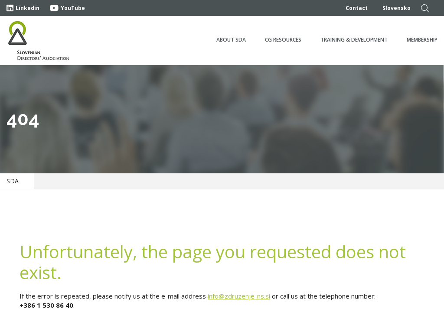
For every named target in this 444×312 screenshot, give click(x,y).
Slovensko (396, 8)
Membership (422, 39)
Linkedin (23, 8)
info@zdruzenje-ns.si (239, 296)
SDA (13, 181)
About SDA (231, 39)
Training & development (354, 39)
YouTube (67, 8)
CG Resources (283, 39)
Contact (357, 8)
